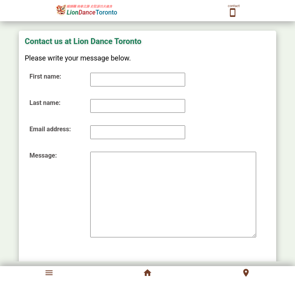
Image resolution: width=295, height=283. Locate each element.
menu (49, 272)
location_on (246, 272)
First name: (45, 76)
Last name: (44, 103)
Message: (43, 155)
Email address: (50, 129)
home (147, 272)
